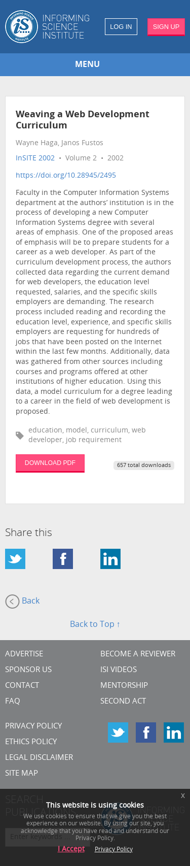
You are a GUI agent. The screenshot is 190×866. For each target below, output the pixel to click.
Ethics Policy (31, 742)
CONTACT (22, 686)
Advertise (24, 654)
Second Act (123, 702)
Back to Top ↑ (95, 625)
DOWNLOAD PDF (50, 463)
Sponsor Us (28, 670)
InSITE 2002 (35, 158)
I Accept (71, 849)
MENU (87, 65)
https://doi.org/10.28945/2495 (66, 176)
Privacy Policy (33, 726)
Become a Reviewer (137, 654)
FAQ (12, 702)
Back (22, 601)
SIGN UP (166, 26)
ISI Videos (118, 670)
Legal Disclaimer (39, 758)
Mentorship (124, 686)
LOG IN (121, 26)
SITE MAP (21, 774)
